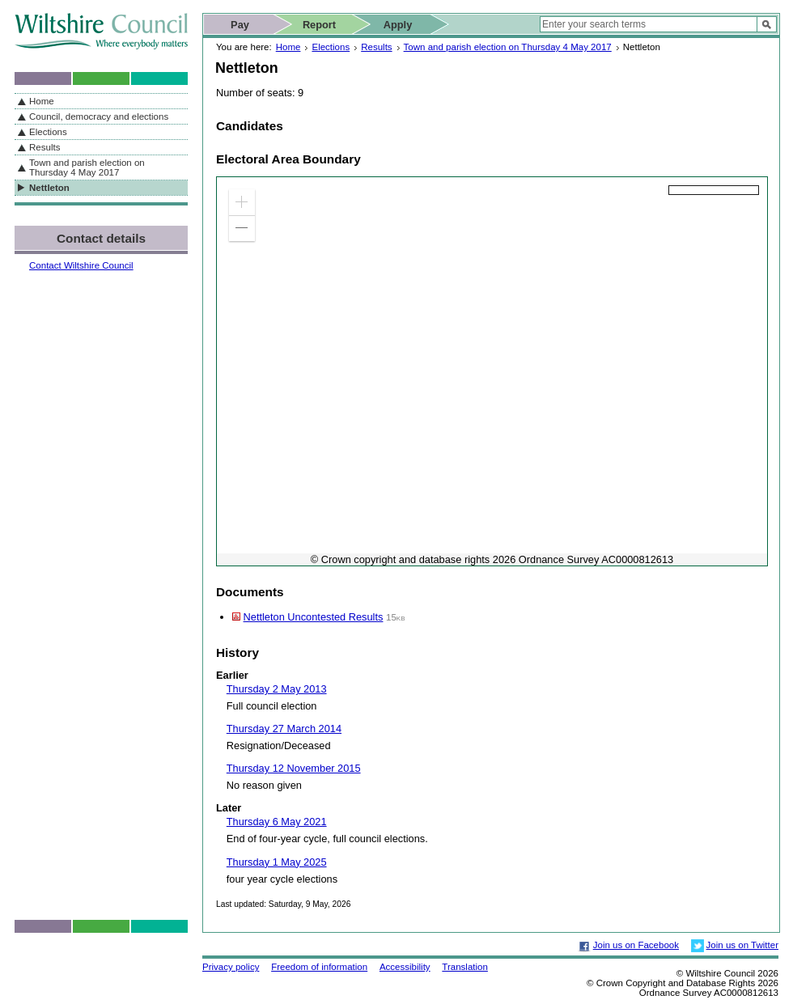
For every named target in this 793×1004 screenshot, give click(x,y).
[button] (242, 202)
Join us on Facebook (636, 945)
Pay (240, 25)
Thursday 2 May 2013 (277, 689)
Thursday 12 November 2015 (294, 768)
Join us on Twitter (742, 945)
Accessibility (405, 967)
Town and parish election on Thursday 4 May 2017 (508, 47)
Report (319, 25)
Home (288, 47)
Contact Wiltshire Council (81, 265)
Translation (465, 967)
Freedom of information (319, 967)
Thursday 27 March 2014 (284, 728)
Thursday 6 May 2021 (277, 821)
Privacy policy (230, 967)
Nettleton (49, 188)
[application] (492, 371)
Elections (331, 47)
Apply (398, 25)
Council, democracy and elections (98, 116)
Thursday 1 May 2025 (277, 862)
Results (376, 47)
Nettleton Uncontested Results (314, 617)
